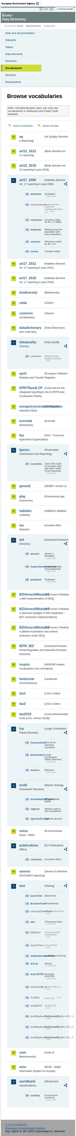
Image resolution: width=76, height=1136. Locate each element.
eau (32, 921)
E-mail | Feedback (16, 1124)
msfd (23, 785)
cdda (23, 303)
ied (21, 539)
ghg (22, 496)
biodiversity (28, 292)
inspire (24, 664)
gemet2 (25, 486)
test (22, 886)
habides (25, 511)
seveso (24, 871)
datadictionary (30, 327)
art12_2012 (27, 151)
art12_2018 (27, 165)
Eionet (20, 26)
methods (35, 229)
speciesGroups (37, 818)
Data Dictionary (33, 26)
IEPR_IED (26, 646)
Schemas (11, 60)
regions (35, 808)
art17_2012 (27, 263)
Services (10, 75)
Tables (9, 47)
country (35, 1095)
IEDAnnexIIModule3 (31, 609)
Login (45, 9)
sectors (35, 770)
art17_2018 (27, 278)
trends (34, 251)
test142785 (37, 974)
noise (23, 831)
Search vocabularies (23, 126)
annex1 (34, 553)
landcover (27, 679)
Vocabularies (13, 68)
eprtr (23, 373)
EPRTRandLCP (31, 388)
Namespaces (13, 81)
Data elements (14, 54)
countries (36, 219)
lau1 (22, 693)
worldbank (27, 1081)
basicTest (36, 895)
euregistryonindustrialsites (31, 406)
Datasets (10, 40)
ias (21, 525)
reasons (35, 241)
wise (22, 1067)
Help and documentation (20, 33)
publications (28, 845)
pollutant (35, 579)
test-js (34, 963)
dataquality (27, 342)
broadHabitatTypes (37, 799)
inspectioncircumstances (37, 566)
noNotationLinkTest (37, 955)
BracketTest (37, 903)
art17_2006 (27, 180)
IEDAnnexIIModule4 (31, 627)
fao (21, 435)
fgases (24, 450)
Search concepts (51, 126)
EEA (21, 3)
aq (21, 136)
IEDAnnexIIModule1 (31, 594)
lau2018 (25, 714)
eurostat (25, 421)
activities (36, 194)
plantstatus (37, 754)
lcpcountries (37, 742)
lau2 (22, 703)
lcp (21, 728)
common (26, 313)
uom (22, 1052)
